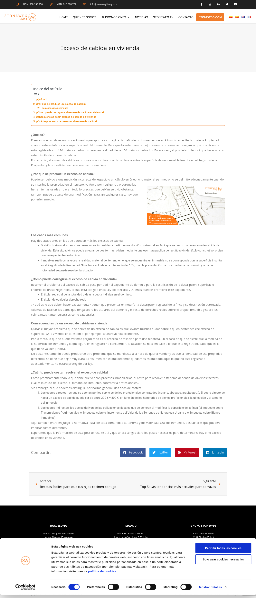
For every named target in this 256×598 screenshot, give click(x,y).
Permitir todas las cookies (223, 551)
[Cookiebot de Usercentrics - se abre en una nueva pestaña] (25, 590)
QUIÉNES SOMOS (84, 17)
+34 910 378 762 (136, 533)
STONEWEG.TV (163, 17)
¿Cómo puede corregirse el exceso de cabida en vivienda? (70, 112)
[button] (133, 452)
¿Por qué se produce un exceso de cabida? (61, 103)
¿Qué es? (41, 99)
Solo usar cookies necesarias (223, 562)
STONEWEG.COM (210, 17)
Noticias (141, 17)
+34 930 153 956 (66, 533)
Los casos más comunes (55, 108)
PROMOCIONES (117, 17)
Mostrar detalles (210, 590)
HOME (64, 17)
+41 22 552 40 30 (205, 540)
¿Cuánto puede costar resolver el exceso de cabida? (66, 121)
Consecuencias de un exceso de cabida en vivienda (66, 116)
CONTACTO (186, 17)
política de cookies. (103, 574)
